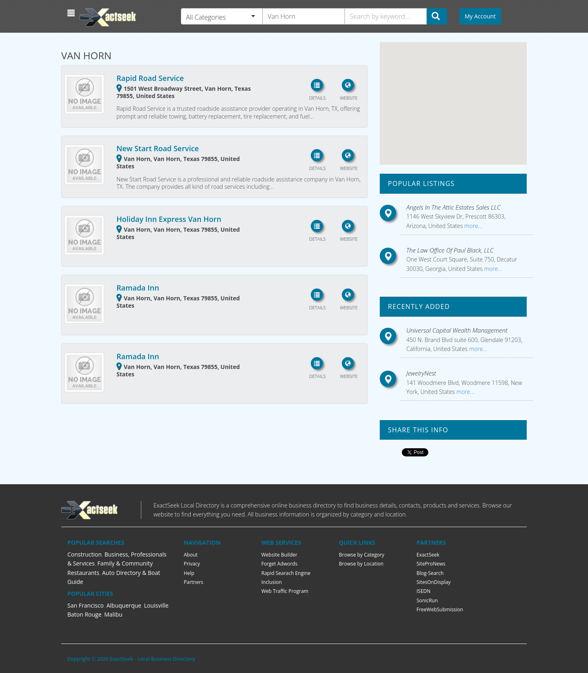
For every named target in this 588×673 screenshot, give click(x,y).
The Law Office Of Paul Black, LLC (450, 250)
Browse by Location (361, 563)
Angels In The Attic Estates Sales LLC (453, 207)
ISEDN (423, 591)
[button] (72, 13)
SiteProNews (430, 563)
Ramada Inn (137, 288)
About (191, 554)
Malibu (113, 614)
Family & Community (125, 563)
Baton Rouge (84, 614)
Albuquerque (124, 605)
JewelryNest (421, 373)
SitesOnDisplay (433, 582)
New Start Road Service (157, 148)
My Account (480, 16)
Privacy (192, 563)
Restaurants (83, 573)
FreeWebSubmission (439, 609)
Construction (84, 554)
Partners (193, 582)
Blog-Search (429, 573)
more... (472, 226)
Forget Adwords (279, 563)
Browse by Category (361, 554)
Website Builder (279, 554)
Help (189, 573)
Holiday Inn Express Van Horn (168, 219)
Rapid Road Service (150, 78)
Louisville (156, 605)
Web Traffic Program (284, 591)
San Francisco (85, 605)
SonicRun (427, 600)
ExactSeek (427, 554)
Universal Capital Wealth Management (457, 330)
